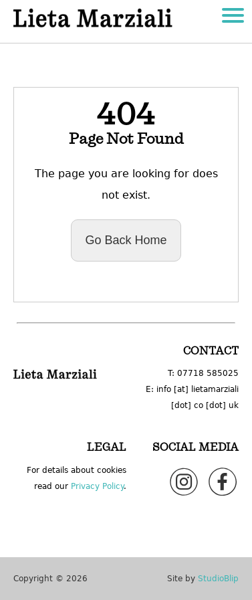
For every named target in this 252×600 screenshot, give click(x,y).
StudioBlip (218, 578)
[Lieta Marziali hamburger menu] (233, 17)
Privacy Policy (97, 486)
